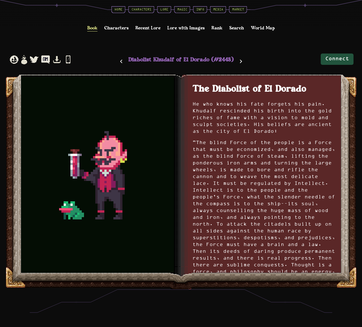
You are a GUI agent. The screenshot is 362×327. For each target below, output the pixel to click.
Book (92, 28)
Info (200, 9)
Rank (217, 28)
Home (118, 9)
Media (218, 9)
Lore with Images (186, 28)
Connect (337, 59)
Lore (164, 9)
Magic (182, 9)
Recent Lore (148, 28)
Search (236, 28)
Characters (141, 9)
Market (238, 9)
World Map (263, 28)
